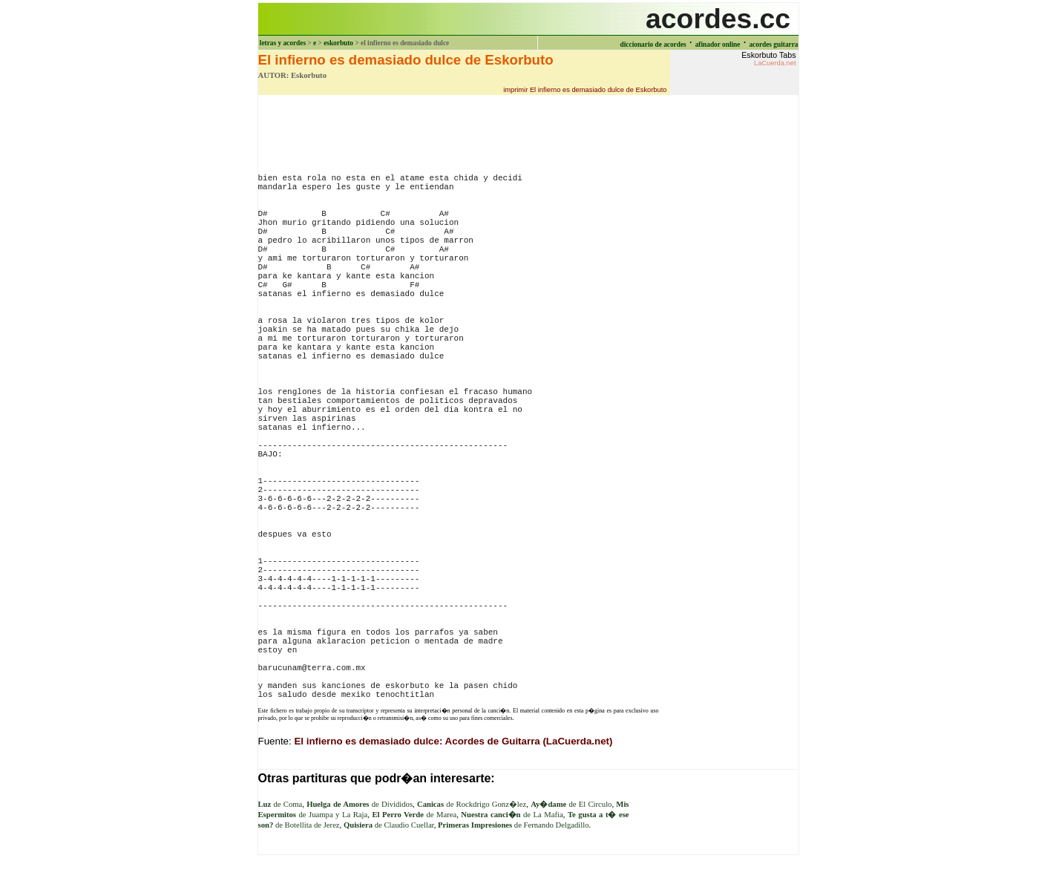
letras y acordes (283, 43)
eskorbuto (338, 43)
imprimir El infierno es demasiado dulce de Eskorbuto (584, 90)
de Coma (280, 804)
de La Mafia (512, 815)
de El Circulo (571, 804)
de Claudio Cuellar (389, 825)
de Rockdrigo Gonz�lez (471, 804)
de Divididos (359, 804)
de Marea (414, 815)
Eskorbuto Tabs (768, 58)
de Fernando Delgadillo (513, 825)
